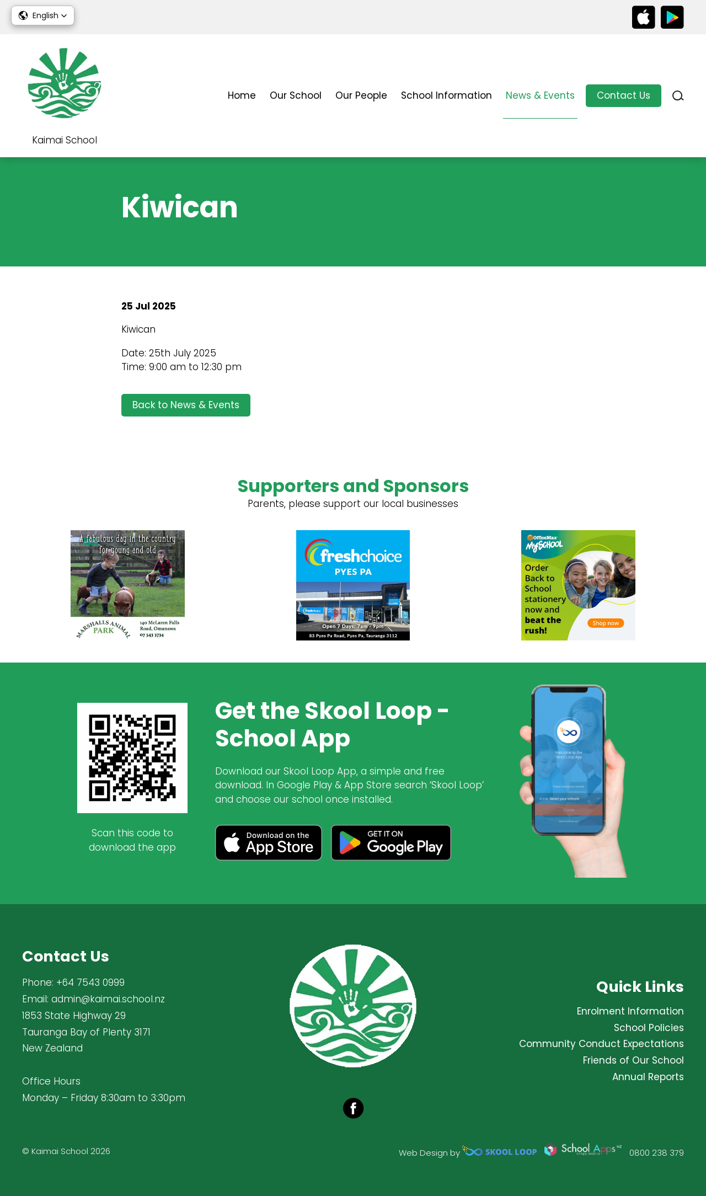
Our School (296, 95)
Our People (361, 95)
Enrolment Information (630, 1011)
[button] (42, 15)
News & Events (540, 95)
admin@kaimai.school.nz (108, 999)
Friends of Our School (633, 1060)
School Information (446, 95)
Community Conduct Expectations (601, 1043)
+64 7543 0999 (90, 982)
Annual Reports (648, 1076)
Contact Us (623, 95)
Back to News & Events (185, 405)
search (678, 96)
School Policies (649, 1027)
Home (242, 95)
